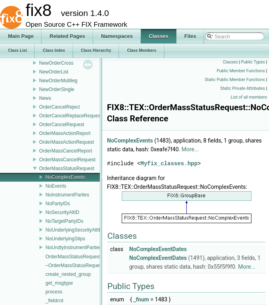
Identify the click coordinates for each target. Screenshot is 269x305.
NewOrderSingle (56, 89)
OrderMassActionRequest (66, 142)
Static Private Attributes (242, 88)
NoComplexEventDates (158, 249)
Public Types (253, 62)
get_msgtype (59, 283)
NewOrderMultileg (58, 80)
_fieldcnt (54, 300)
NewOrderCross (56, 63)
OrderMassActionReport (65, 133)
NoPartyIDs (57, 203)
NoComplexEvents (65, 177)
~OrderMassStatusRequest (74, 265)
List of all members (249, 97)
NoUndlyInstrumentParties (73, 247)
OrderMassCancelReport (65, 151)
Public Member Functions (241, 70)
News (45, 98)
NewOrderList (53, 72)
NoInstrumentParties (67, 195)
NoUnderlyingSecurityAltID (73, 230)
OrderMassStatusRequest (66, 168)
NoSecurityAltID (62, 212)
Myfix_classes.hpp (169, 163)
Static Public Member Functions (235, 79)
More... (190, 149)
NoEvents (55, 186)
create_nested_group (68, 274)
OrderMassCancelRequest (67, 159)
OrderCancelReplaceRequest (70, 116)
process (53, 292)
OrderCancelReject (59, 107)
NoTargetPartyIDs (64, 221)
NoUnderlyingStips (65, 239)
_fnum (141, 299)
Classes (230, 62)
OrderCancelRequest (61, 124)
